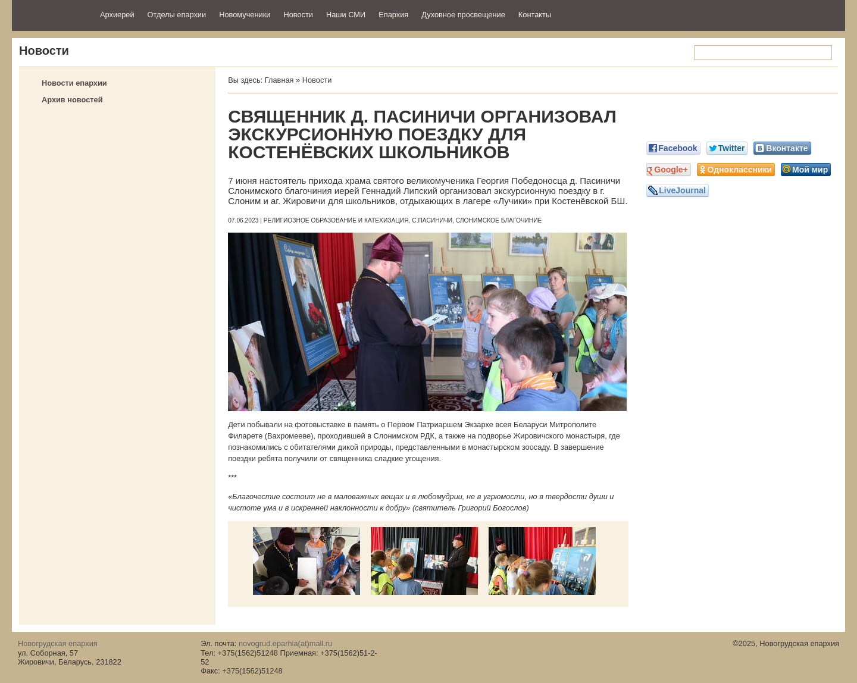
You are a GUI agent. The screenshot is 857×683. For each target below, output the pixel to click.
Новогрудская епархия (52, 14)
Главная (279, 80)
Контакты (534, 14)
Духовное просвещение (463, 14)
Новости (298, 14)
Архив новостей (72, 99)
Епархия (393, 14)
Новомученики (244, 14)
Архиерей (117, 14)
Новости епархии (74, 83)
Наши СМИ (345, 14)
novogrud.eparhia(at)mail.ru (285, 643)
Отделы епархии (177, 14)
